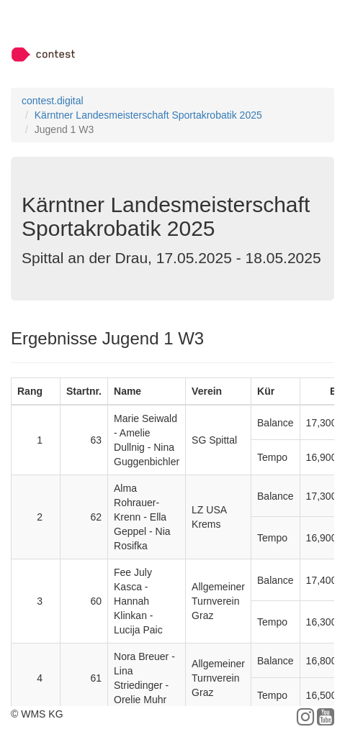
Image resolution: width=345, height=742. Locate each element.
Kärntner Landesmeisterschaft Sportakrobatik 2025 (148, 115)
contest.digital (53, 100)
